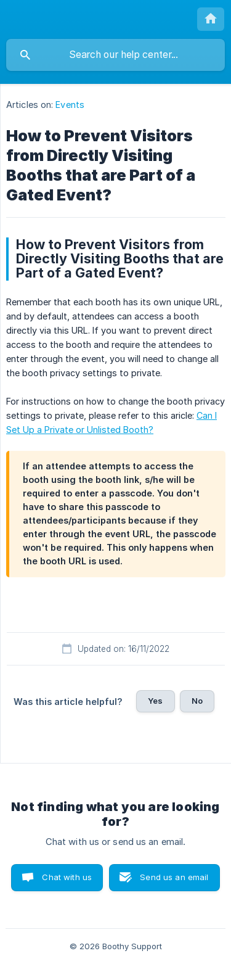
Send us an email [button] (174, 877)
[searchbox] (115, 55)
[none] (210, 19)
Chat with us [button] (67, 877)
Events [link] (69, 104)
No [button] (197, 701)
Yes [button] (155, 701)
